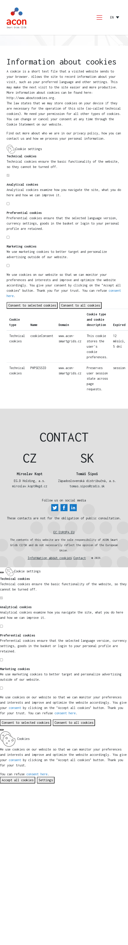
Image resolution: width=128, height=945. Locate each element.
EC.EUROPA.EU (64, 532)
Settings (46, 780)
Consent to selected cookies (32, 305)
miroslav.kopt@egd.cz (29, 486)
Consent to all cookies (80, 305)
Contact (79, 558)
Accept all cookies (17, 780)
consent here (65, 713)
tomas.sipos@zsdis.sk (87, 486)
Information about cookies (50, 558)
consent (60, 285)
